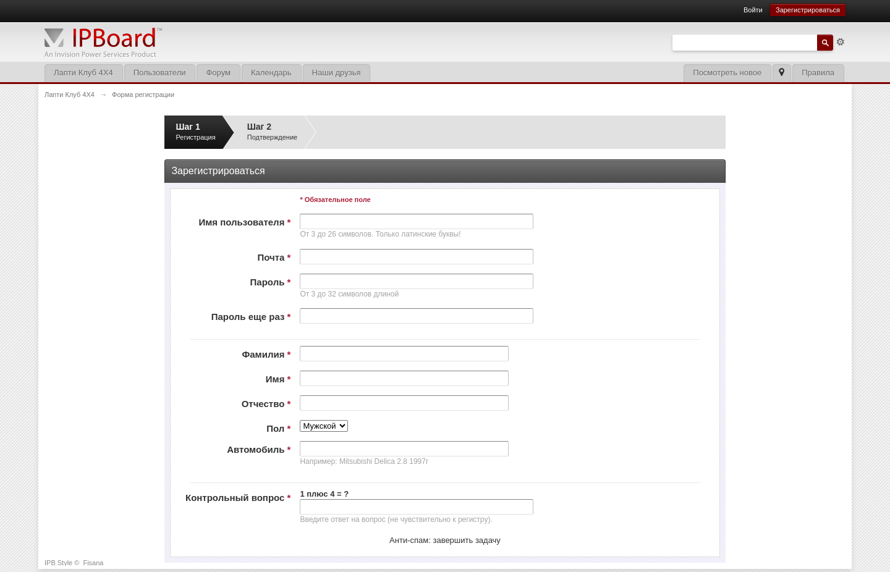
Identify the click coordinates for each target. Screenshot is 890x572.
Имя (278, 379)
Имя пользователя (244, 222)
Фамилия (266, 354)
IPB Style (58, 562)
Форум (218, 72)
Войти (753, 10)
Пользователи (160, 72)
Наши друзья (336, 72)
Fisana (93, 562)
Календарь (271, 72)
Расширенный (841, 42)
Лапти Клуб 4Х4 (83, 72)
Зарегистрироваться (808, 10)
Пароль (270, 282)
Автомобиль (258, 449)
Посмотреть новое (727, 72)
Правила (818, 72)
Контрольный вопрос (237, 497)
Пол (278, 428)
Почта (273, 257)
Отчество (266, 403)
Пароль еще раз (251, 316)
